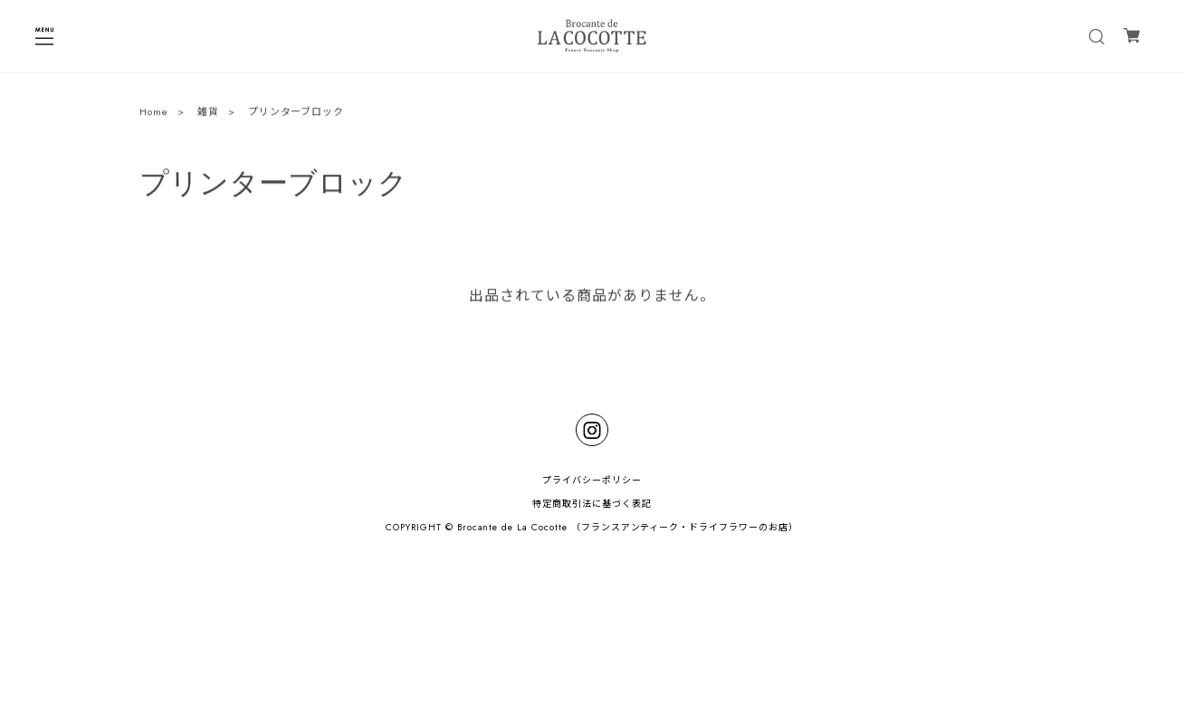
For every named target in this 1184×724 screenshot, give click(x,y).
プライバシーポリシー (592, 480)
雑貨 (208, 113)
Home (153, 113)
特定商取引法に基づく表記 (592, 503)
